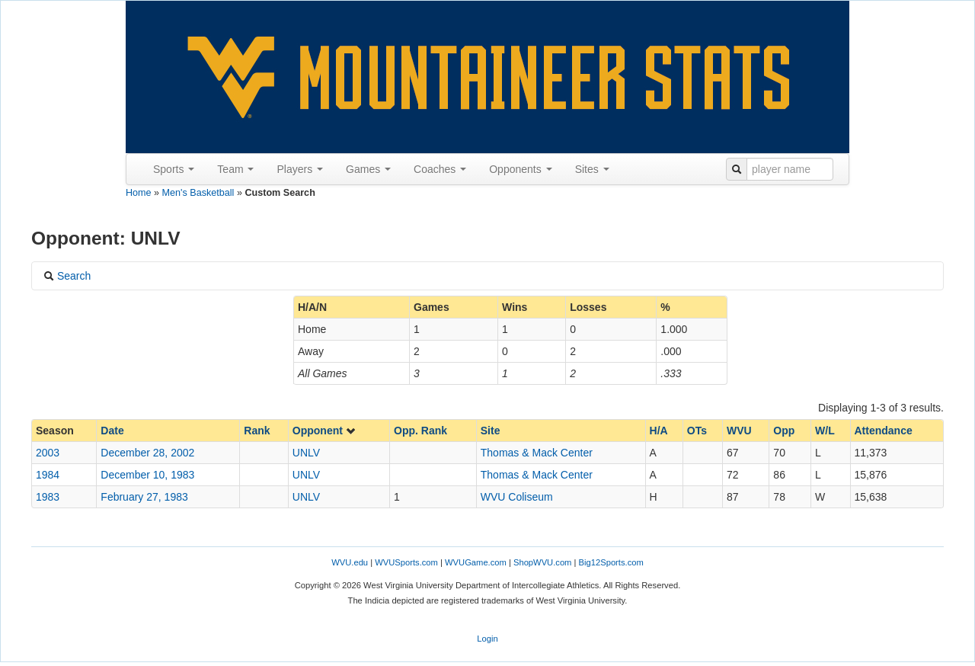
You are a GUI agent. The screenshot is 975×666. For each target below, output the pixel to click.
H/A (659, 430)
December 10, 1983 (147, 475)
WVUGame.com (476, 562)
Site (490, 430)
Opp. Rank (420, 430)
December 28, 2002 (147, 453)
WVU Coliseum (517, 497)
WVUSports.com (406, 562)
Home (139, 192)
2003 (47, 453)
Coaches (440, 169)
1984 (47, 475)
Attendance (884, 430)
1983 (47, 497)
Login (487, 638)
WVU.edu (349, 562)
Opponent (324, 430)
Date (112, 430)
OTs (697, 430)
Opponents (520, 169)
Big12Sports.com (611, 562)
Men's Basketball (198, 192)
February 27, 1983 (144, 497)
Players (300, 169)
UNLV (306, 453)
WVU (739, 430)
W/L (825, 430)
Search (67, 276)
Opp (783, 430)
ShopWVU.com (542, 562)
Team (235, 169)
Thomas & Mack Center (537, 453)
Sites (592, 169)
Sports (173, 169)
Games (368, 169)
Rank (257, 430)
